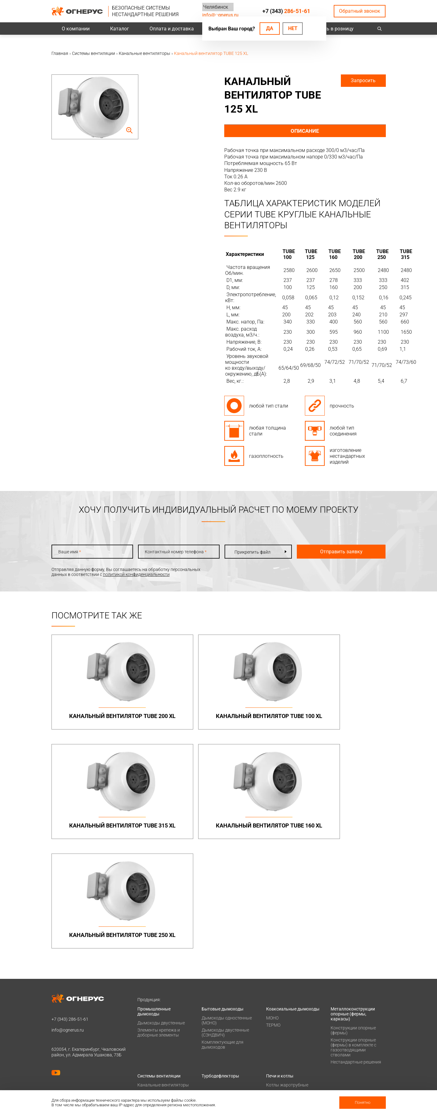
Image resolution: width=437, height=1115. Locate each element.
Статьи (273, 1087)
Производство (345, 1039)
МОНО (272, 913)
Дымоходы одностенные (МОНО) (227, 916)
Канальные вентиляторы (163, 980)
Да (269, 28)
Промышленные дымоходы (154, 907)
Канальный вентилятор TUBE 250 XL (91, 831)
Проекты (146, 1039)
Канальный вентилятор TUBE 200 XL (91, 719)
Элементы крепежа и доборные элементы (158, 928)
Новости (274, 1079)
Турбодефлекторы (220, 971)
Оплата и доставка (171, 29)
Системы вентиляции (159, 971)
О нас (271, 1039)
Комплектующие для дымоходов (222, 940)
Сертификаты (280, 1047)
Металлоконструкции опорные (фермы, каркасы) (353, 909)
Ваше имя (69, 551)
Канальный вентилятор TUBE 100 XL (176, 719)
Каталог (119, 29)
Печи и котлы (279, 971)
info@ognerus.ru (220, 15)
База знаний (214, 1030)
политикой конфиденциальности (136, 574)
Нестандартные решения (356, 957)
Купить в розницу (333, 29)
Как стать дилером (285, 1063)
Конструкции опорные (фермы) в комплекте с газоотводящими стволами (353, 943)
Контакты (341, 1030)
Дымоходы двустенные (161, 918)
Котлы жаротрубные (287, 980)
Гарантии (275, 1055)
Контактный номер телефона (171, 551)
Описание (305, 131)
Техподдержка (216, 1047)
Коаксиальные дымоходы (292, 904)
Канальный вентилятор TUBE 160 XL (346, 719)
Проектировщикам (221, 1039)
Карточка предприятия (289, 1071)
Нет (292, 28)
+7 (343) (286, 11)
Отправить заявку (334, 552)
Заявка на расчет (219, 1055)
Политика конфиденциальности (84, 1050)
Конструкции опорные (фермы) (353, 926)
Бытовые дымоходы (222, 904)
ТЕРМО (273, 920)
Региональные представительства (350, 1050)
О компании (76, 29)
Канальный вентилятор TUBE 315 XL (261, 719)
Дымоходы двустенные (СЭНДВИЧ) (225, 928)
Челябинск (214, 7)
